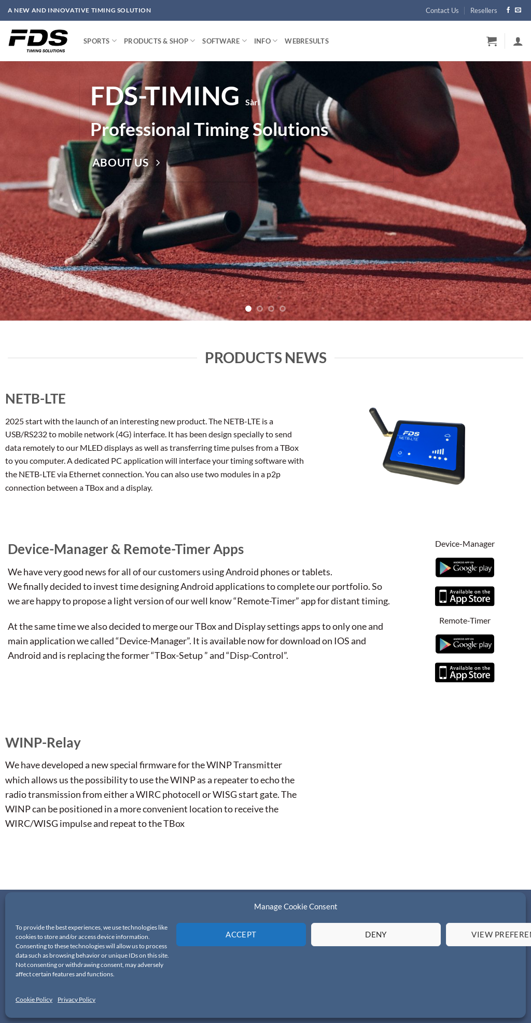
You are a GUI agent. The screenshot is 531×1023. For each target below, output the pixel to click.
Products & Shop (159, 41)
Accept (241, 934)
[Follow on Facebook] (508, 10)
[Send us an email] (518, 10)
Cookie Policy (34, 999)
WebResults (307, 41)
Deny (376, 934)
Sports (100, 41)
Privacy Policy (76, 999)
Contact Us (442, 10)
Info (265, 41)
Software (224, 41)
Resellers (483, 10)
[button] (491, 41)
